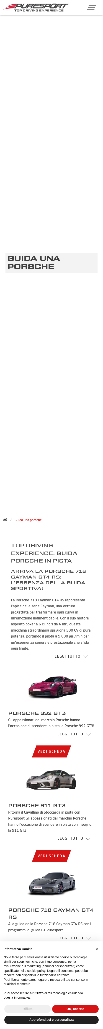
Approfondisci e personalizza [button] (51, 1019)
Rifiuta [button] (28, 1009)
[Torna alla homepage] (6, 519)
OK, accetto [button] (75, 1009)
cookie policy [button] (36, 971)
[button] (90, 7)
